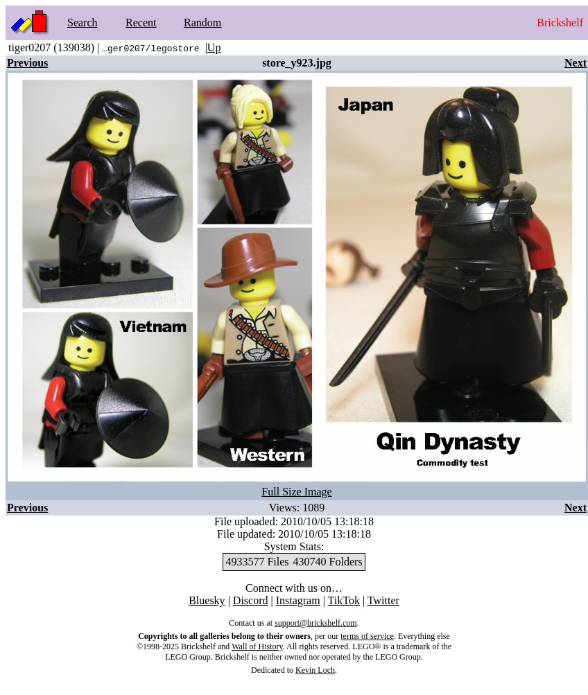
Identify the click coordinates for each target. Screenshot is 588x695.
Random (202, 22)
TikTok (344, 600)
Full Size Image (296, 492)
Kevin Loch (315, 670)
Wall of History (257, 646)
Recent (141, 22)
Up (214, 47)
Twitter (383, 600)
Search (82, 22)
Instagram (298, 600)
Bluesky (207, 600)
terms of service (367, 636)
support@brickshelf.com (316, 623)
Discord (250, 600)
